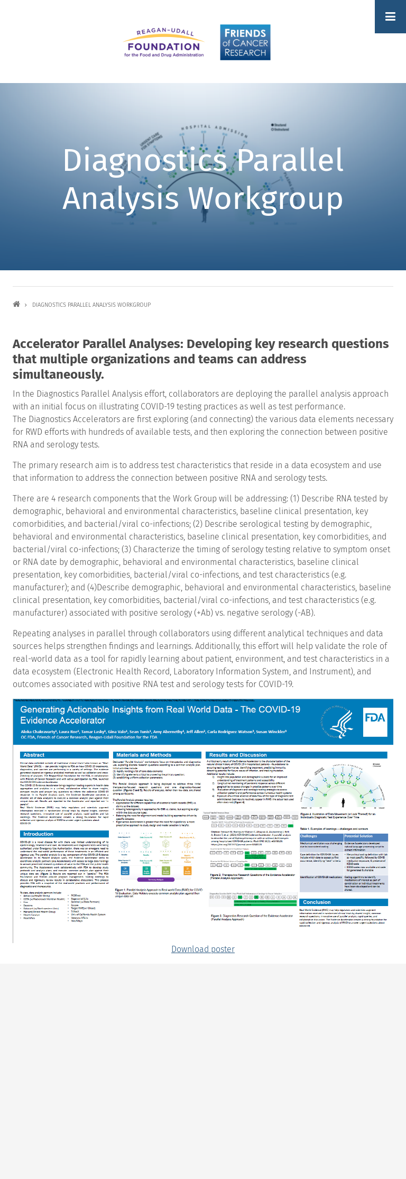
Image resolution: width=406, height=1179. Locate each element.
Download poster (203, 949)
